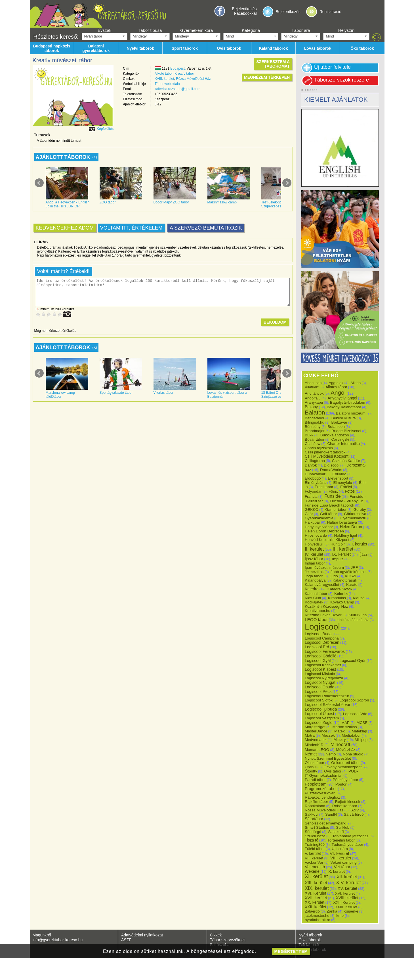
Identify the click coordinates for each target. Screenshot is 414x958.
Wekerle (312, 871)
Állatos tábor (336, 387)
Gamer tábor (335, 509)
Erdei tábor (324, 487)
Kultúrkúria (357, 615)
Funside (332, 496)
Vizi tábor (342, 867)
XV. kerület (347, 888)
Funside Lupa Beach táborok (329, 505)
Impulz (337, 559)
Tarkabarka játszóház (350, 836)
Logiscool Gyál (318, 660)
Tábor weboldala (167, 84)
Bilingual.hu (314, 422)
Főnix (333, 491)
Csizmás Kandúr (346, 461)
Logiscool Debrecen (322, 642)
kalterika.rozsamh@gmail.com (177, 89)
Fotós (350, 491)
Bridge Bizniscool (346, 431)
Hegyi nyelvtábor (319, 527)
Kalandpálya (315, 580)
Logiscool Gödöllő (320, 656)
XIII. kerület (316, 882)
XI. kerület (316, 876)
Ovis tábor (332, 771)
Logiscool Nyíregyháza (324, 678)
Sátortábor (314, 819)
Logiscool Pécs (318, 691)
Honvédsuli (314, 544)
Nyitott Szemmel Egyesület (328, 758)
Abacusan (313, 383)
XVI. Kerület (315, 893)
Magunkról (42, 935)
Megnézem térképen (267, 77)
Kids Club (313, 598)
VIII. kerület (340, 858)
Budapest (177, 68)
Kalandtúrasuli (345, 580)
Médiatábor (351, 735)
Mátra (310, 735)
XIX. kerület (317, 888)
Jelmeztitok (314, 572)
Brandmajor (315, 431)
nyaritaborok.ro (317, 920)
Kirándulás (337, 598)
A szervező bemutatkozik (206, 228)
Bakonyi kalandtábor (344, 407)
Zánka (332, 911)
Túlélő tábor (315, 849)
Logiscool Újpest (319, 713)
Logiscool (322, 626)
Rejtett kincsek (347, 801)
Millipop (361, 740)
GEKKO (311, 509)
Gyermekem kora (196, 30)
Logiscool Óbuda (319, 687)
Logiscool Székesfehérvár (327, 704)
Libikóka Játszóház (353, 620)
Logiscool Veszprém (322, 718)
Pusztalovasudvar (320, 793)
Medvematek (316, 740)
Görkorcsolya (355, 514)
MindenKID (314, 745)
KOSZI (350, 576)
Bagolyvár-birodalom (347, 402)
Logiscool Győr (353, 661)
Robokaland (315, 806)
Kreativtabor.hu (317, 611)
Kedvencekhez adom (65, 228)
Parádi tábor (315, 780)
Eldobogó (313, 478)
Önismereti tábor (345, 763)
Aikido (355, 383)
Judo (334, 576)
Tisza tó (311, 840)
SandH (331, 814)
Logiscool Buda (318, 634)
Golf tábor (328, 514)
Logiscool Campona (322, 638)
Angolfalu (313, 398)
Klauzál (359, 598)
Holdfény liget (345, 535)
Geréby (360, 509)
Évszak (104, 30)
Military (339, 740)
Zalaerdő (312, 911)
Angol (338, 392)
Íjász (363, 554)
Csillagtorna (315, 461)
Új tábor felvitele (332, 67)
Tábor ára (301, 30)
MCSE (362, 722)
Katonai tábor (316, 594)
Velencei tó (315, 867)
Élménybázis (315, 482)
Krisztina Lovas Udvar (323, 615)
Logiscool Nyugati (320, 682)
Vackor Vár (314, 862)
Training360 (315, 844)
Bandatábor (314, 418)
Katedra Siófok (339, 589)
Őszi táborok (310, 940)
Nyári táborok (310, 935)
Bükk (309, 435)
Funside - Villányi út (346, 501)
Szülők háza (315, 836)
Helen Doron (351, 526)
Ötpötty (311, 771)
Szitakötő (336, 832)
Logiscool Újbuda (321, 709)
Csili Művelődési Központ (326, 456)
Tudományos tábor (347, 844)
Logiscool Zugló (319, 722)
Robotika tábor (344, 806)
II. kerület (314, 548)
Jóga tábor (314, 576)
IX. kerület (341, 554)
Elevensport (338, 478)
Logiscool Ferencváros (325, 651)
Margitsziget (315, 727)
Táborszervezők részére (341, 80)
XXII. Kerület (343, 902)
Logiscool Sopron (354, 700)
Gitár (309, 514)
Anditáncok (314, 393)
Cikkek (216, 935)
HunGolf (338, 544)
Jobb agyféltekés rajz (348, 572)
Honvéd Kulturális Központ (327, 540)
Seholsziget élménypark (325, 823)
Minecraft (340, 744)
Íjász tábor (314, 559)
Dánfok (311, 465)
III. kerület (343, 549)
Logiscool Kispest (320, 669)
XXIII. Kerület (346, 907)
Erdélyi (346, 487)
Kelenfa (341, 593)
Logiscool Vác (355, 714)
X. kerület (336, 871)
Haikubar (312, 522)
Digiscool (331, 465)
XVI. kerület (345, 893)
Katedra (311, 589)
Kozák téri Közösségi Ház (326, 606)
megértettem (291, 951)
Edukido (339, 474)
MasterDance (316, 731)
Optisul (310, 767)
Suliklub (342, 827)
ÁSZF (126, 940)
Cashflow (312, 443)
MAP (345, 722)
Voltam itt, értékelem (131, 228)
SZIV (354, 810)
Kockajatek (314, 602)
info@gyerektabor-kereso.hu (58, 940)
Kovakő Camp (342, 602)
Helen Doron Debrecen (324, 531)
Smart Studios (317, 827)
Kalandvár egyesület (322, 584)
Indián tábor (315, 563)
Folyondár (313, 491)
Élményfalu (342, 482)
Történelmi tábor (341, 840)
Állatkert (312, 387)
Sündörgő (313, 832)
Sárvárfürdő (354, 814)
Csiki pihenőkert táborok (325, 452)
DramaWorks (331, 470)
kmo (340, 915)
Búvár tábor (314, 439)
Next (286, 183)
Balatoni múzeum (350, 413)
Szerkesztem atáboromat (273, 63)
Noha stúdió (353, 754)
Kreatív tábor (184, 74)
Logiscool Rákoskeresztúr (327, 696)
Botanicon (336, 426)
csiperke (351, 911)
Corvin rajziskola (319, 448)
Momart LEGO (317, 749)
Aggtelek (336, 383)
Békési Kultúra (343, 418)
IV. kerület (314, 554)
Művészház (345, 749)
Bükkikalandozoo (334, 435)
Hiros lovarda (316, 535)
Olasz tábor (314, 763)
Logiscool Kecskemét (323, 665)
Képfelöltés (105, 129)
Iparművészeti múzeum (324, 567)
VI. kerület (339, 853)
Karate (352, 584)
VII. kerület (314, 858)
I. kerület (359, 544)
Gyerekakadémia (319, 518)
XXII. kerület (315, 907)
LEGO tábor (316, 619)
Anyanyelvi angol (342, 398)
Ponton (341, 784)
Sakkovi (311, 814)
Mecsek (328, 735)
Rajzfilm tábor (316, 801)
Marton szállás (344, 727)
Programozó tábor (321, 788)
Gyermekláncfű (353, 518)
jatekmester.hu (317, 915)
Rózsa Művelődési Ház (193, 79)
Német (311, 754)
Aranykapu (314, 402)
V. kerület (313, 853)
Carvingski (340, 439)
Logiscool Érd (317, 647)
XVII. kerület (316, 897)
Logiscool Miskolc (320, 674)
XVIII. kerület (164, 79)
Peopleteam (315, 784)
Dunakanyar (315, 474)
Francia (311, 496)
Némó (331, 754)
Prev (39, 183)
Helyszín (346, 30)
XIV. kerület (348, 882)
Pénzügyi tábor (345, 780)
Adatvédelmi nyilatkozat (142, 935)
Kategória (251, 30)
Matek (339, 731)
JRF (354, 567)
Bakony (311, 407)
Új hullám (340, 849)
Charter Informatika (343, 443)
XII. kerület (347, 876)
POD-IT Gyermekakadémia (331, 773)
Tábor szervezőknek (228, 940)
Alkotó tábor (164, 74)
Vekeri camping (343, 862)
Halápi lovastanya (342, 522)
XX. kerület (314, 902)
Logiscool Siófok (319, 700)
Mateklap (359, 731)
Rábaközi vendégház (322, 797)
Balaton (315, 412)
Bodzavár (339, 422)
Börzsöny (313, 426)
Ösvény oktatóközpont (342, 767)
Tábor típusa (150, 30)
